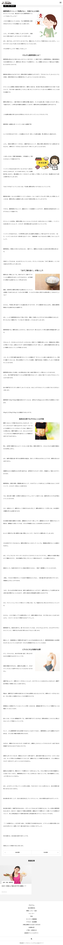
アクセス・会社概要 (31, 922)
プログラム (31, 905)
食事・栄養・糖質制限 (8, 882)
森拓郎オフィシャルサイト (31, 933)
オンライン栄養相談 (31, 919)
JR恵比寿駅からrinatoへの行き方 (31, 924)
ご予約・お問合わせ (31, 930)
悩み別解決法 (31, 908)
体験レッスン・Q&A (31, 911)
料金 (31, 916)
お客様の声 (31, 927)
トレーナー (31, 913)
